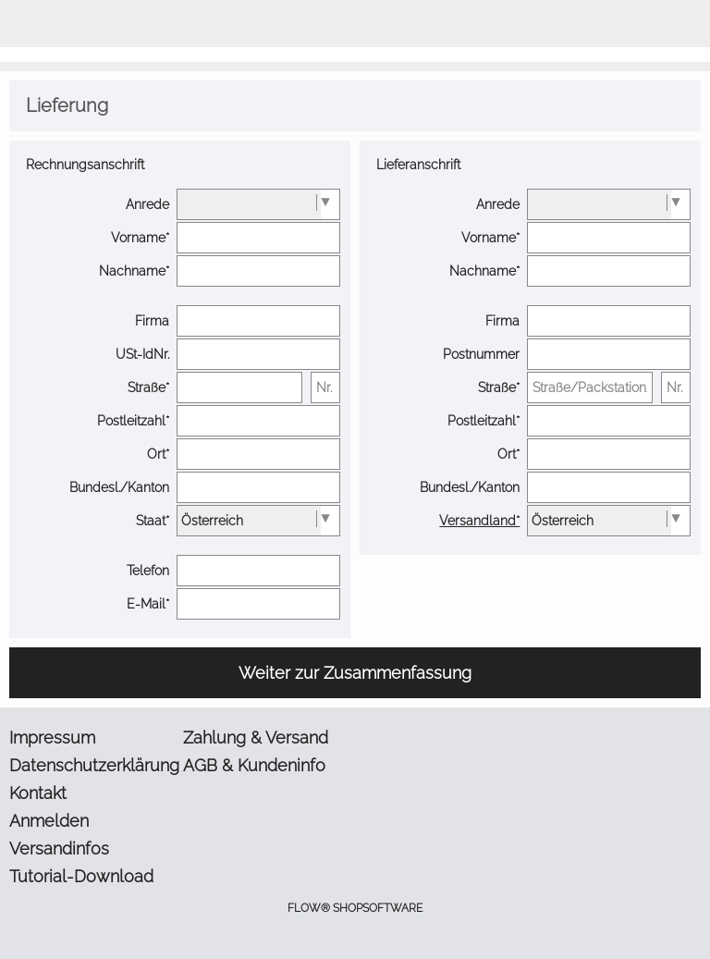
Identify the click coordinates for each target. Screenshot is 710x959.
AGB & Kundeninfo (254, 765)
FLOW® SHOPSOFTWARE (355, 908)
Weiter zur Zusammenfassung (355, 672)
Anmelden (49, 820)
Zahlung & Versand (255, 737)
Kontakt (38, 793)
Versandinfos (59, 848)
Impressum (52, 737)
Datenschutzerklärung (93, 765)
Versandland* (479, 520)
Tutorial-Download (81, 876)
